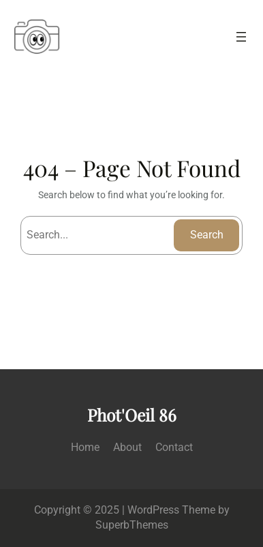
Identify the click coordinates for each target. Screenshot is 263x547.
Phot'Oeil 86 (131, 414)
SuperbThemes (131, 524)
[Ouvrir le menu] (241, 37)
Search (206, 234)
